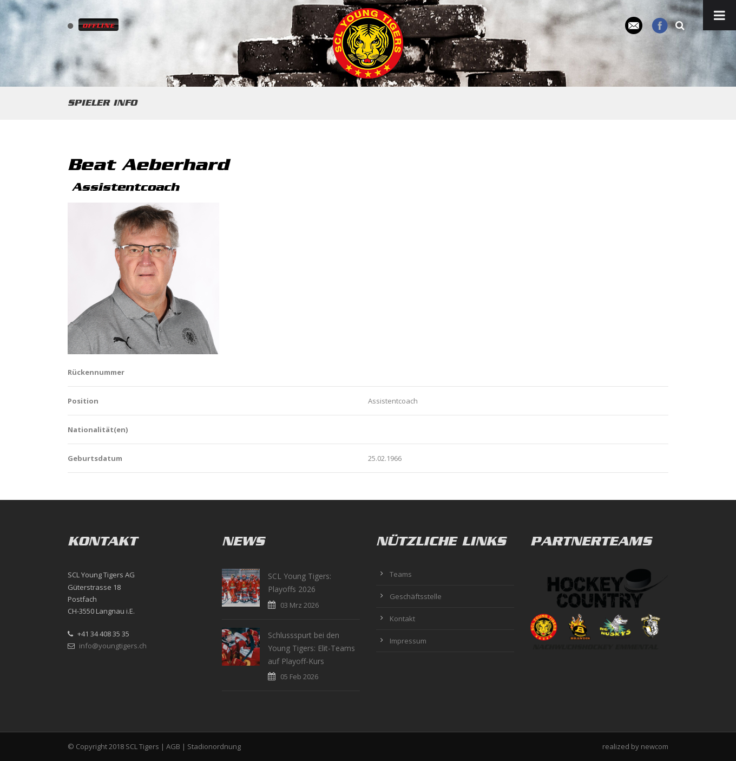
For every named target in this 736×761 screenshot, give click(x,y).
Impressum (408, 641)
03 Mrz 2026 (299, 605)
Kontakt (402, 618)
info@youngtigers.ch (113, 646)
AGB (173, 746)
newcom (654, 746)
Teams (401, 574)
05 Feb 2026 (299, 676)
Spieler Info (102, 102)
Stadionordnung (214, 746)
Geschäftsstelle (416, 596)
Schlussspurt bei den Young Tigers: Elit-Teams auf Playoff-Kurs (311, 648)
